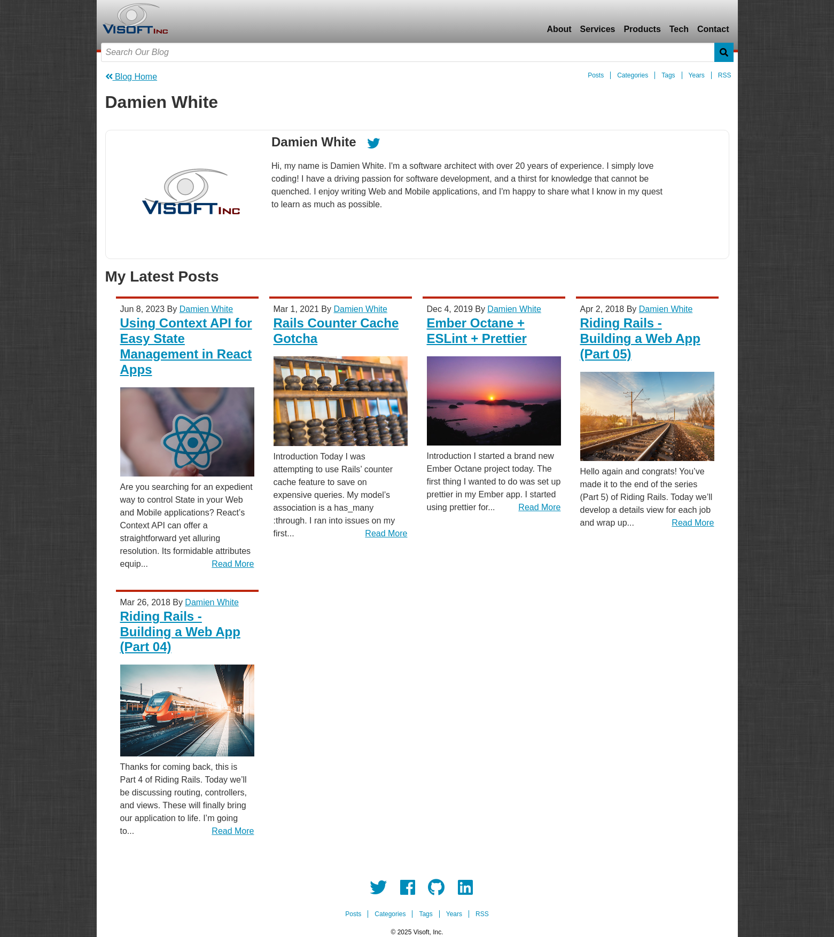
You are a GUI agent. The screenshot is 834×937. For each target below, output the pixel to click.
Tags (668, 75)
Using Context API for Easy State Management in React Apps (186, 346)
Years (697, 75)
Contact (713, 29)
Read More (233, 563)
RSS (724, 75)
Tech (679, 29)
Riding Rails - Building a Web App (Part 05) (640, 338)
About (559, 29)
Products (641, 29)
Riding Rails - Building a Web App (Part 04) (180, 631)
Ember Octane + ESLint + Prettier (477, 331)
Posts (596, 75)
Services (597, 29)
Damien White (206, 309)
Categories (632, 75)
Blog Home (131, 76)
